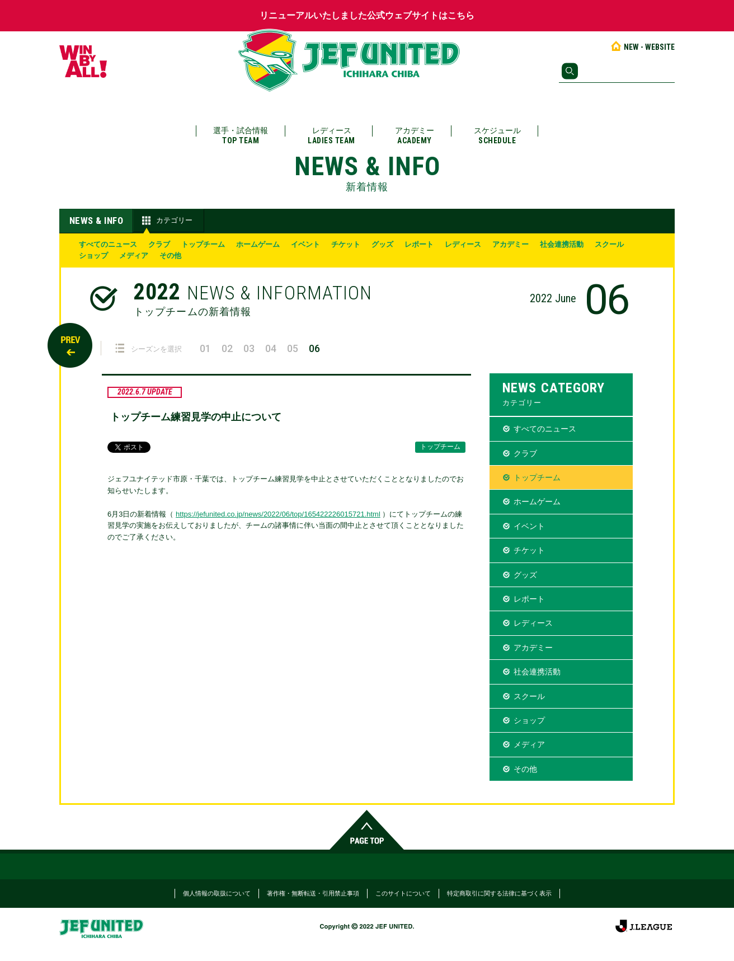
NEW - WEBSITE (642, 47)
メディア (133, 255)
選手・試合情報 (240, 136)
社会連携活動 (562, 244)
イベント (305, 244)
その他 (170, 255)
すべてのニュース (108, 244)
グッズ (382, 244)
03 (249, 348)
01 (205, 348)
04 (270, 348)
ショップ (93, 255)
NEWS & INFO (96, 220)
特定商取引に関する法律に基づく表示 (499, 893)
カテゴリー (165, 220)
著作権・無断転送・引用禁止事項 (313, 893)
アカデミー (414, 136)
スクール (609, 244)
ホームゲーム (258, 244)
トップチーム (203, 244)
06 (314, 348)
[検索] (617, 71)
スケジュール (497, 136)
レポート (419, 244)
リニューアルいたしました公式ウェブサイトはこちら (367, 15)
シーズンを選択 (148, 348)
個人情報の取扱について (217, 893)
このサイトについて (403, 893)
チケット (345, 244)
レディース (331, 136)
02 (227, 348)
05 (292, 348)
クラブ (159, 244)
